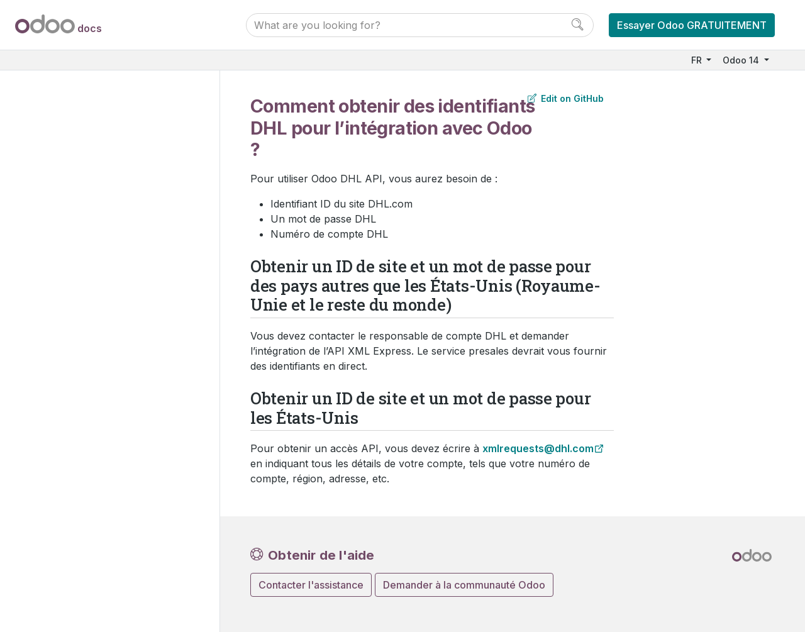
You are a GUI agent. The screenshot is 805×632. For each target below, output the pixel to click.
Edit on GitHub (566, 98)
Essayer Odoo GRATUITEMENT (692, 25)
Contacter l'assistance (311, 585)
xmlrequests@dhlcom (538, 448)
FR (697, 60)
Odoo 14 (742, 60)
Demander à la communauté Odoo (464, 585)
